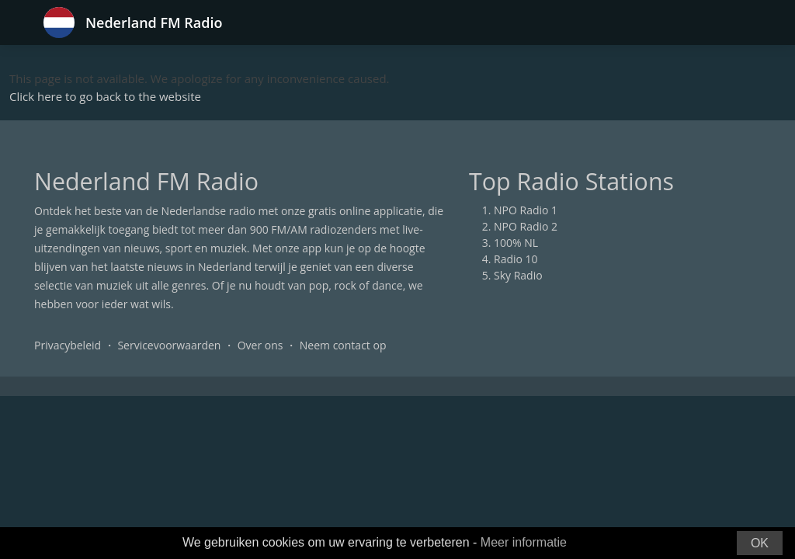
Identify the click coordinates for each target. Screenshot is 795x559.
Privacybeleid (67, 345)
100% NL (516, 242)
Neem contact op (343, 345)
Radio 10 (516, 259)
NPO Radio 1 (525, 210)
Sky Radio (518, 275)
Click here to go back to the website (105, 96)
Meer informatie (524, 542)
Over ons (260, 345)
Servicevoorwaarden (168, 345)
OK (760, 543)
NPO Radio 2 (525, 226)
